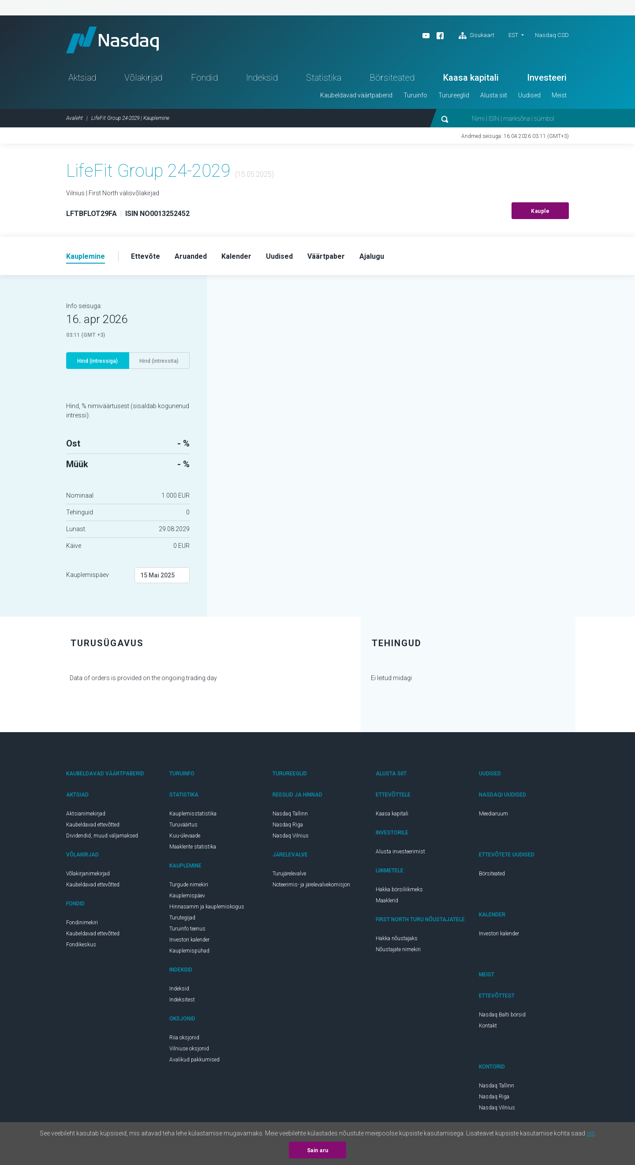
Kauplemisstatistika (193, 814)
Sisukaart (476, 36)
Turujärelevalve (289, 874)
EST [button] (513, 35)
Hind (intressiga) (97, 361)
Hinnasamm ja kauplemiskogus (206, 907)
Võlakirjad (143, 77)
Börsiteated (392, 77)
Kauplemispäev (87, 574)
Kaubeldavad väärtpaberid (356, 95)
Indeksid (262, 77)
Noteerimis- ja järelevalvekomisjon (311, 885)
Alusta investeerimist (400, 852)
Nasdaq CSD (552, 35)
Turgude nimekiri (188, 885)
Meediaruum (493, 814)
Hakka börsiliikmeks (399, 889)
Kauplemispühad (189, 951)
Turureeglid (453, 95)
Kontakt (488, 1026)
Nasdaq (112, 39)
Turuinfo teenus (187, 929)
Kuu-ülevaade (184, 836)
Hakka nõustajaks (397, 938)
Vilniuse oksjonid (189, 1049)
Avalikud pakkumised (194, 1060)
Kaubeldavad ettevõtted (93, 825)
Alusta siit (493, 95)
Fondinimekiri (82, 922)
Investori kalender (189, 940)
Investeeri (547, 77)
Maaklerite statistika (192, 847)
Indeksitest (182, 1000)
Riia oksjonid (184, 1038)
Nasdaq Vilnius (291, 836)
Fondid (204, 77)
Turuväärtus (183, 825)
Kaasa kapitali (471, 77)
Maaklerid (387, 900)
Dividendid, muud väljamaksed (102, 836)
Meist (559, 95)
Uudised (529, 95)
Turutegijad (182, 918)
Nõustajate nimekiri (398, 949)
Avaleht (74, 118)
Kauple (540, 211)
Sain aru (318, 1150)
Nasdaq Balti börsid (502, 1015)
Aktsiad (82, 77)
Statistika (323, 77)
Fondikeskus (81, 945)
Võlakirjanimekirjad (88, 874)
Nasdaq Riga (288, 825)
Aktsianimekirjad (85, 814)
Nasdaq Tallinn (290, 814)
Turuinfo (415, 95)
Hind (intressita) (159, 361)
